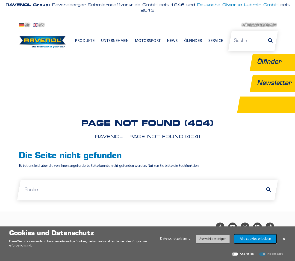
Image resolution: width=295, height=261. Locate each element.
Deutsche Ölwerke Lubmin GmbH (238, 5)
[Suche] (270, 41)
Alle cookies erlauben (255, 239)
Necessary (275, 254)
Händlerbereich (259, 25)
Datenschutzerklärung (175, 238)
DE (24, 25)
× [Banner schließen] (284, 239)
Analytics (247, 254)
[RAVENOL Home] (43, 44)
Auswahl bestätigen (212, 239)
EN (38, 25)
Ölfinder (193, 41)
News (172, 41)
